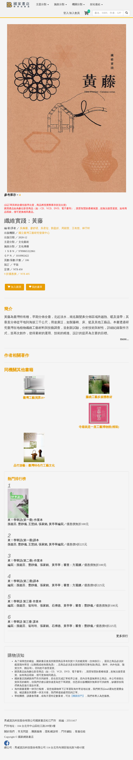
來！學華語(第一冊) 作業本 (25, 520)
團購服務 (37, 731)
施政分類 (60, 4)
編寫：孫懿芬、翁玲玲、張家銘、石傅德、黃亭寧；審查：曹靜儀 (50, 605)
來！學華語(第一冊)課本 (23, 540)
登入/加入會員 (71, 13)
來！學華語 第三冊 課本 (23, 621)
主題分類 (42, 4)
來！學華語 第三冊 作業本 (25, 601)
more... (124, 339)
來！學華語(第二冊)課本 (23, 581)
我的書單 (35, 287)
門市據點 (66, 731)
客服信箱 (80, 731)
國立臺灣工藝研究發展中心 (34, 232)
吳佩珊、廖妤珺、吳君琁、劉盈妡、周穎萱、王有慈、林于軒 (55, 228)
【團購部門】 (77, 696)
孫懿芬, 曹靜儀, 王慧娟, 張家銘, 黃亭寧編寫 (36, 524)
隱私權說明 (51, 731)
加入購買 (14, 287)
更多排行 (122, 636)
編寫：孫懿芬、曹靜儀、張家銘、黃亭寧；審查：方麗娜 (44, 565)
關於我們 (9, 731)
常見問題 (23, 731)
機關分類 (78, 4)
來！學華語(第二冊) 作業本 (25, 560)
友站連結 (96, 4)
